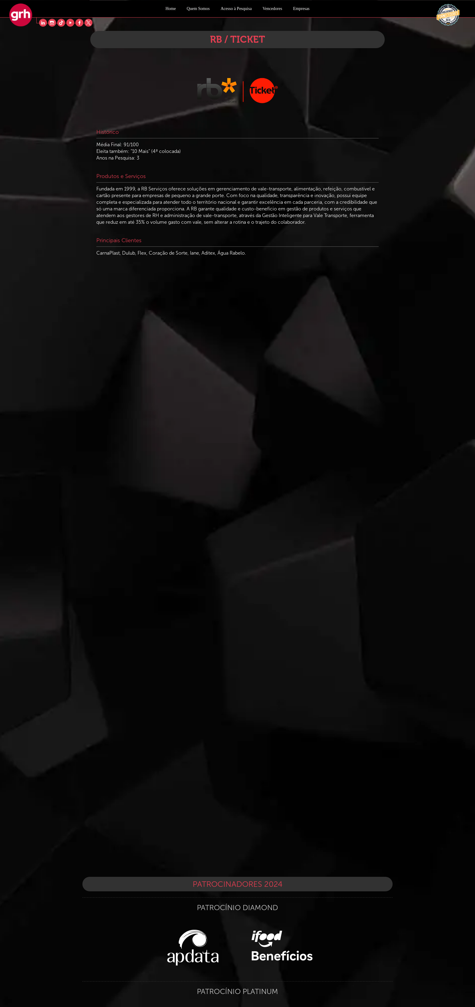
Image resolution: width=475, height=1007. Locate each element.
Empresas (301, 8)
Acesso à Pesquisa (236, 8)
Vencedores (272, 8)
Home (170, 8)
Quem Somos (198, 8)
